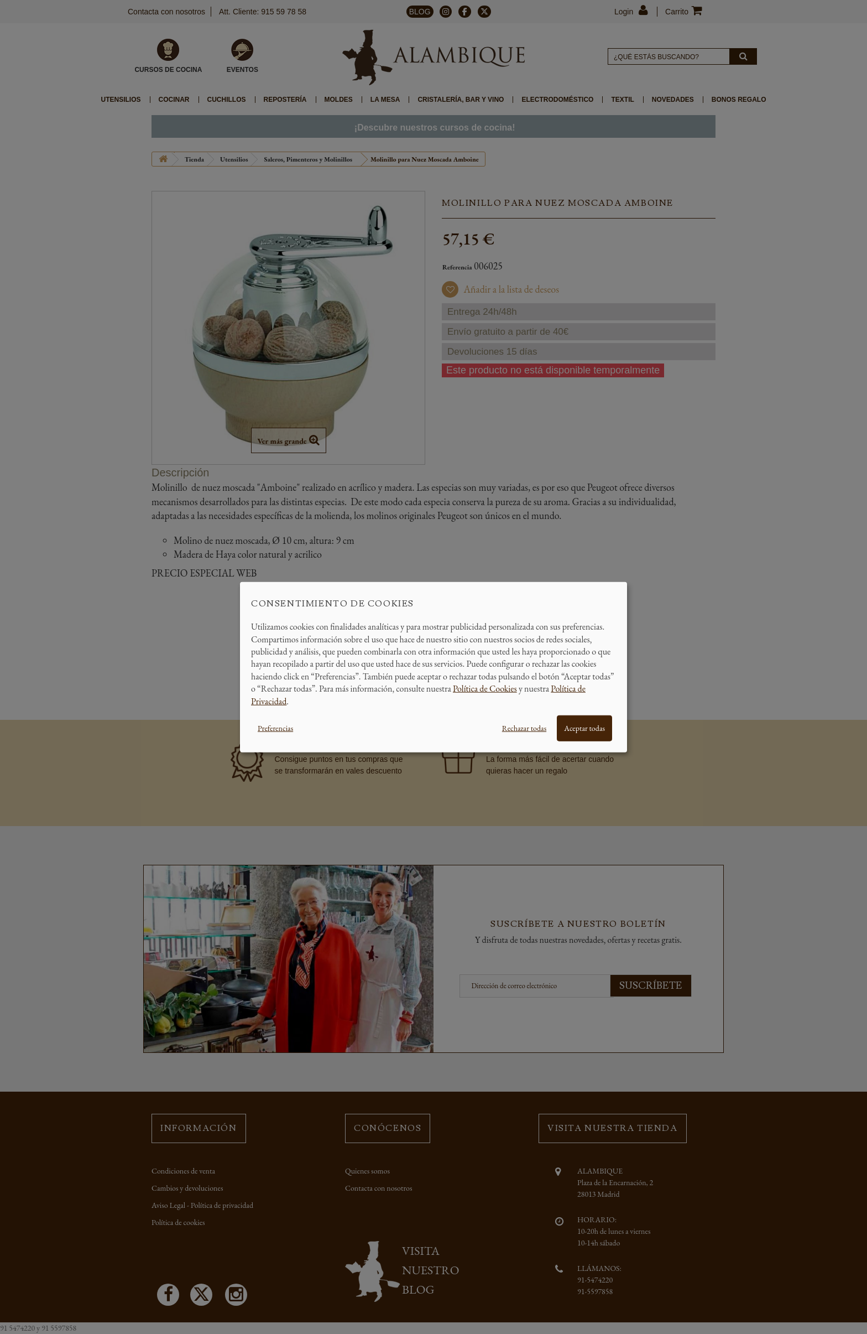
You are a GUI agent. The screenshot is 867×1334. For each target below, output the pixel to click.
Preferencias (275, 728)
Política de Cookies (485, 688)
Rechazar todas (524, 728)
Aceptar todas (584, 728)
